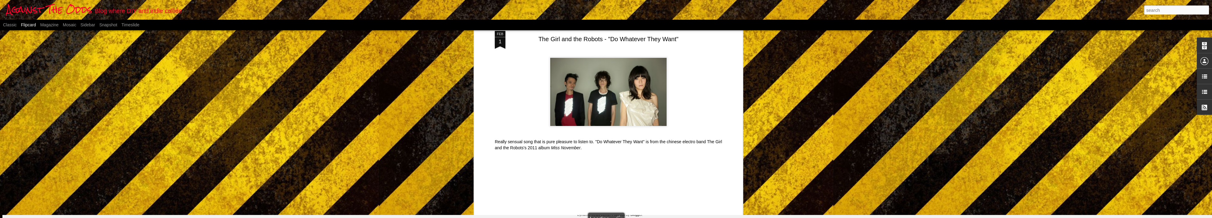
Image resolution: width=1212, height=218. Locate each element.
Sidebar (88, 24)
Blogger (636, 214)
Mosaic (69, 24)
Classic (10, 24)
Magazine (49, 24)
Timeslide (130, 24)
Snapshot (108, 24)
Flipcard (28, 24)
